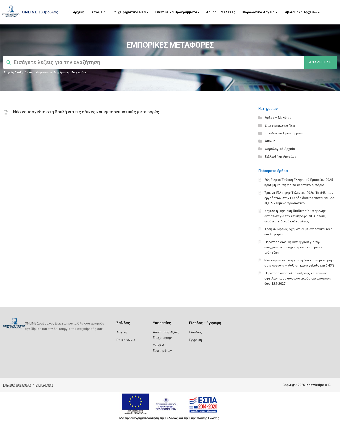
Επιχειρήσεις (80, 72)
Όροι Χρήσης (44, 384)
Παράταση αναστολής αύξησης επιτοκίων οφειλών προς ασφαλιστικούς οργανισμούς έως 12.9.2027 (297, 278)
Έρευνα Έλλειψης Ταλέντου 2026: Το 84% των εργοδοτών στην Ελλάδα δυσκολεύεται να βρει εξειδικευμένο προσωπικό (300, 198)
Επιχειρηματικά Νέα (130, 12)
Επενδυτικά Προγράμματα (177, 12)
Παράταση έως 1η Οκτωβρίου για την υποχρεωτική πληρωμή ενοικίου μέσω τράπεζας (293, 247)
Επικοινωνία (126, 340)
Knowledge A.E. (318, 385)
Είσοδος (195, 332)
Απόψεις (98, 12)
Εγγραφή (195, 340)
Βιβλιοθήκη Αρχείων (301, 12)
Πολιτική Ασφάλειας (17, 384)
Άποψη (270, 141)
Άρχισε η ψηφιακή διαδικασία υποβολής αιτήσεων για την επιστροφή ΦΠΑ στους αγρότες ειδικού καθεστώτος (295, 216)
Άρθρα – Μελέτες (220, 12)
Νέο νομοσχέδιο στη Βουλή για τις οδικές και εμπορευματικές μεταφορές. (86, 111)
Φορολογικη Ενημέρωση (52, 72)
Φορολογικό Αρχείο (259, 12)
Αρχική (78, 12)
